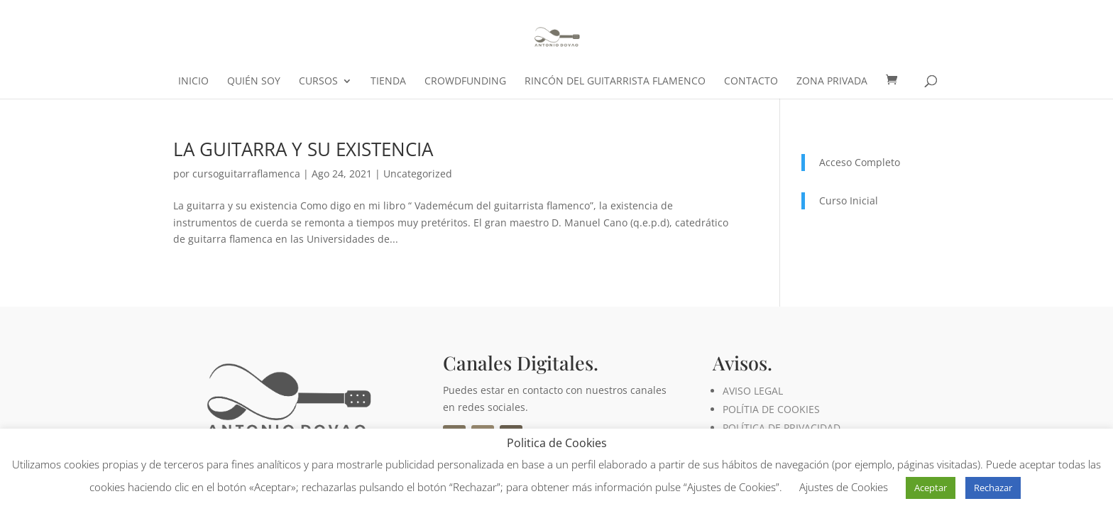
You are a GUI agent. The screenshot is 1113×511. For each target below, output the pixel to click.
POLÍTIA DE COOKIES (771, 409)
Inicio (193, 81)
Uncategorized (417, 173)
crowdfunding (465, 81)
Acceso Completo (859, 162)
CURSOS (318, 81)
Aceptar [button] (930, 487)
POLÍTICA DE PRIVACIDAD (781, 427)
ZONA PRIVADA (831, 81)
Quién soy (253, 81)
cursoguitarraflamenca (246, 173)
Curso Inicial (848, 200)
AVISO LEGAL (753, 390)
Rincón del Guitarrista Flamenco (615, 81)
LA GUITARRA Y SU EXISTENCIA (303, 149)
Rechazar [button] (993, 487)
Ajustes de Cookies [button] (843, 487)
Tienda (388, 81)
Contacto (751, 81)
